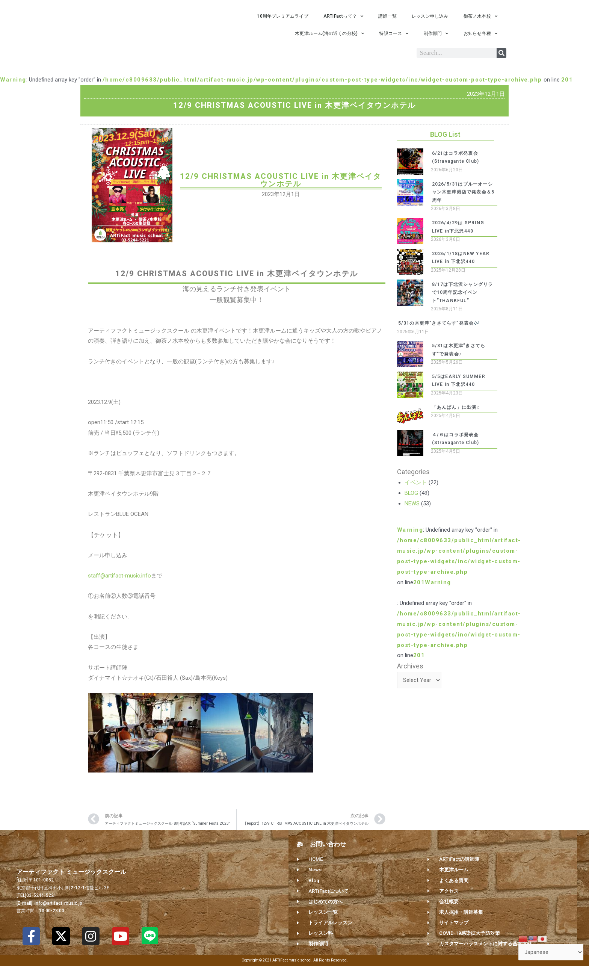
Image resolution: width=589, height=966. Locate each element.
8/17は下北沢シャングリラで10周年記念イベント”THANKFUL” (462, 292)
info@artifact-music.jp (57, 903)
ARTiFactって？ (343, 16)
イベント (416, 482)
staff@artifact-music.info (120, 575)
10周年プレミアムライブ (282, 16)
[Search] (501, 53)
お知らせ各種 (480, 33)
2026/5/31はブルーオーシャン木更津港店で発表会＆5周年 (463, 192)
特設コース (393, 33)
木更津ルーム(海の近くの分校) (329, 33)
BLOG (411, 493)
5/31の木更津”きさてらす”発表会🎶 (439, 323)
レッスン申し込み (430, 16)
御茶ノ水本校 (480, 16)
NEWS (412, 503)
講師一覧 (387, 16)
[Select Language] (551, 952)
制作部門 (436, 33)
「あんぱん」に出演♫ (456, 407)
